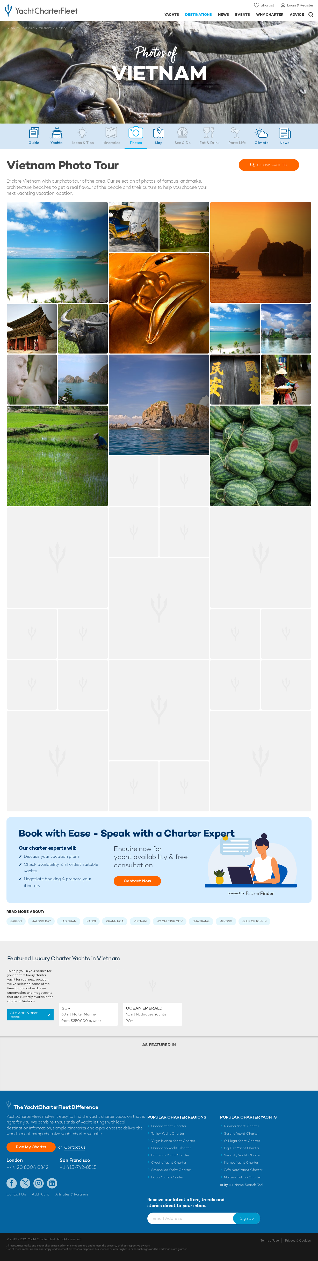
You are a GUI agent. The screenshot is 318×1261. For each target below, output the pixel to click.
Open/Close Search (310, 14)
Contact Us (16, 1194)
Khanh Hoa (115, 921)
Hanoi (91, 921)
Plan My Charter (31, 1147)
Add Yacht (40, 1194)
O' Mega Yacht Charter (242, 1140)
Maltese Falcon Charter (242, 1177)
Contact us (74, 1147)
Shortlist (267, 5)
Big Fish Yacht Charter (241, 1148)
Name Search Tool (248, 1185)
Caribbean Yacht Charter (171, 1148)
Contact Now (137, 881)
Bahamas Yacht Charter (170, 1155)
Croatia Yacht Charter (168, 1162)
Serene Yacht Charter (241, 1133)
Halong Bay (41, 921)
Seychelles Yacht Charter (171, 1170)
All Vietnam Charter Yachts (24, 1015)
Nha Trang (201, 921)
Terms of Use (270, 1240)
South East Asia (22, 28)
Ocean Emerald (144, 1008)
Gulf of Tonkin (254, 921)
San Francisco (75, 1160)
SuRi (66, 1008)
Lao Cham (68, 921)
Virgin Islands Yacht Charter (173, 1140)
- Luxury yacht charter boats (49, 10)
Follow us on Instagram (38, 1183)
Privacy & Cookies (298, 1240)
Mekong (226, 921)
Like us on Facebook (11, 1183)
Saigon (16, 921)
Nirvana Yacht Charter (241, 1126)
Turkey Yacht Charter (167, 1133)
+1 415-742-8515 (78, 1167)
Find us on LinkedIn (52, 1183)
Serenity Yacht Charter (242, 1155)
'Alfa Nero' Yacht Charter (243, 1170)
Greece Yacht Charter (168, 1126)
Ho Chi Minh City (170, 921)
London (14, 1160)
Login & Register (300, 5)
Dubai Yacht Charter (167, 1177)
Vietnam (45, 28)
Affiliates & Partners (71, 1194)
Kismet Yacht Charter (241, 1162)
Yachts (272, 165)
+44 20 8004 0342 (27, 1167)
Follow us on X (25, 1183)
